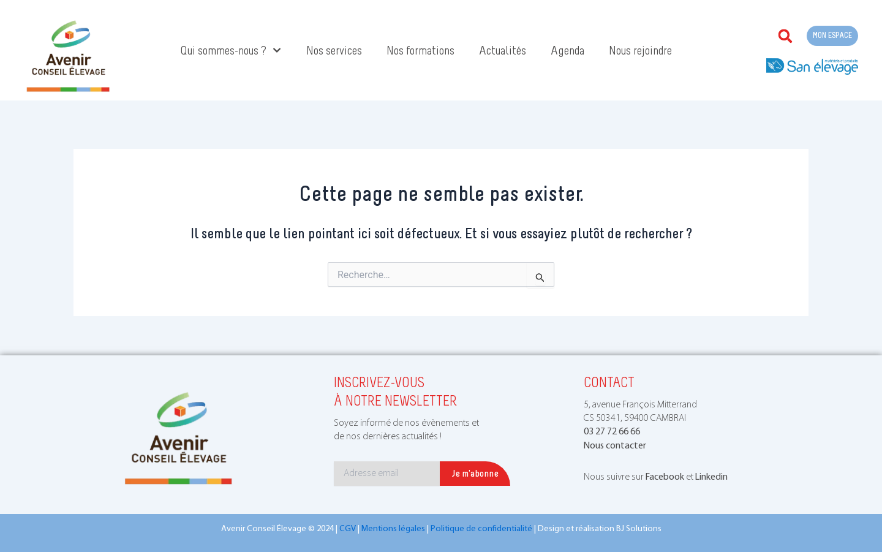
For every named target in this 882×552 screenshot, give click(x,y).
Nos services (334, 50)
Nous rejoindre (640, 50)
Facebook (665, 477)
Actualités (502, 50)
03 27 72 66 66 (612, 432)
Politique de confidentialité (481, 529)
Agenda (567, 50)
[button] (785, 36)
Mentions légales (393, 529)
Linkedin (711, 477)
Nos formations (420, 50)
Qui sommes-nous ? (230, 50)
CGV (347, 529)
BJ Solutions (639, 529)
